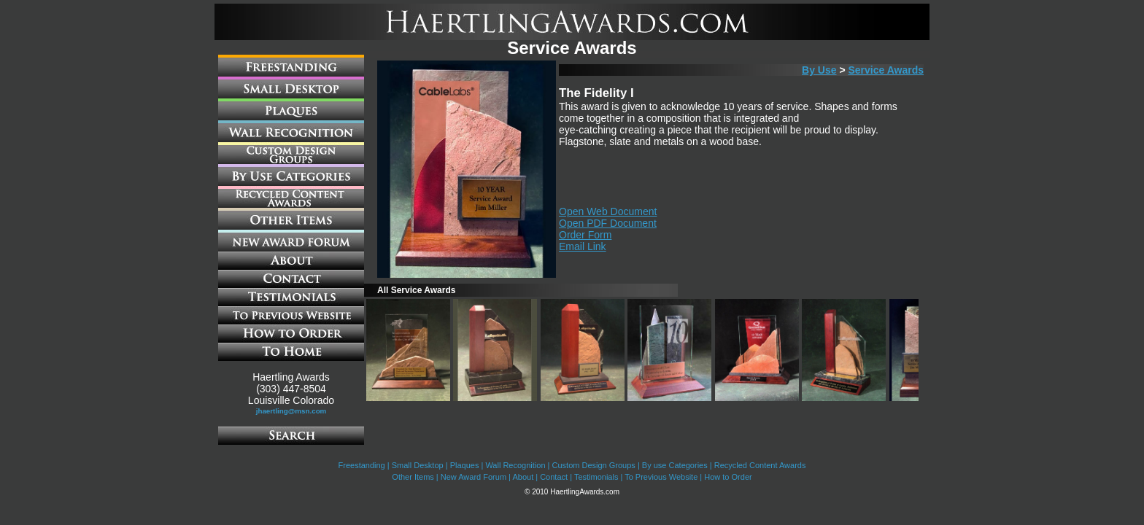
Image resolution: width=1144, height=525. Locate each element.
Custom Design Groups (593, 465)
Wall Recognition (515, 465)
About (522, 476)
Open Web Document (608, 211)
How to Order (727, 476)
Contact (554, 476)
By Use (819, 70)
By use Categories (675, 465)
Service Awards (886, 70)
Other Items (412, 476)
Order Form (585, 235)
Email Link (582, 246)
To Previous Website (661, 476)
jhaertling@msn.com (291, 411)
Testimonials (596, 476)
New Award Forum (473, 476)
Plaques (464, 465)
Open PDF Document (608, 223)
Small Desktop (418, 465)
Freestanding (362, 465)
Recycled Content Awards (760, 465)
